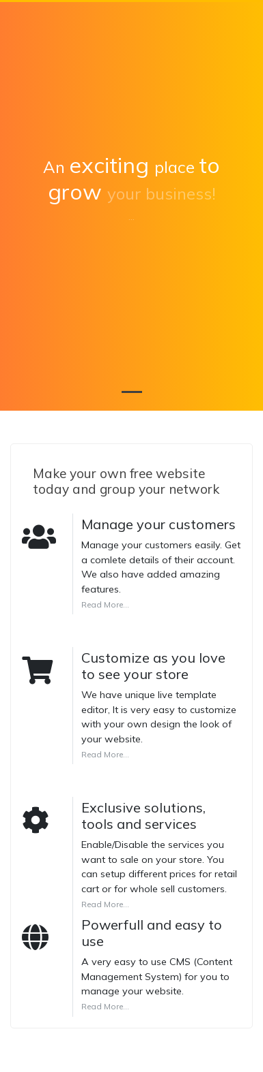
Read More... (105, 604)
